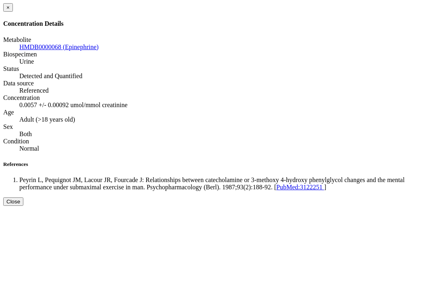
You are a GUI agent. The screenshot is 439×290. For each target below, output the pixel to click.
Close (13, 202)
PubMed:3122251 (300, 187)
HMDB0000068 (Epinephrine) (59, 47)
